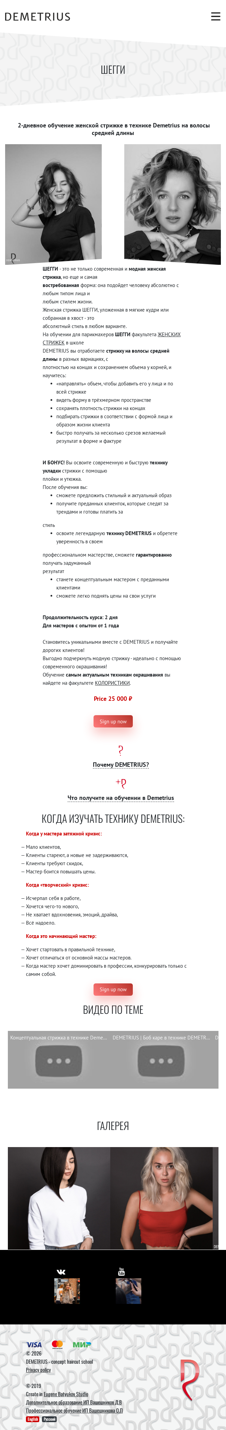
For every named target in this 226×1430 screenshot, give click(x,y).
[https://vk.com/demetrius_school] (61, 1271)
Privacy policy (38, 1369)
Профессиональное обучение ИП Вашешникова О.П (74, 1410)
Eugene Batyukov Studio (66, 1394)
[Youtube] (128, 1291)
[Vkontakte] (67, 1291)
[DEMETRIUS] (190, 1381)
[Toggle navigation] (212, 16)
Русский (49, 1419)
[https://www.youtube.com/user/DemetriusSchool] (121, 1271)
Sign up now (113, 721)
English (33, 1419)
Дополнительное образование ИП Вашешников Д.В (74, 1402)
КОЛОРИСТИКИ (112, 683)
